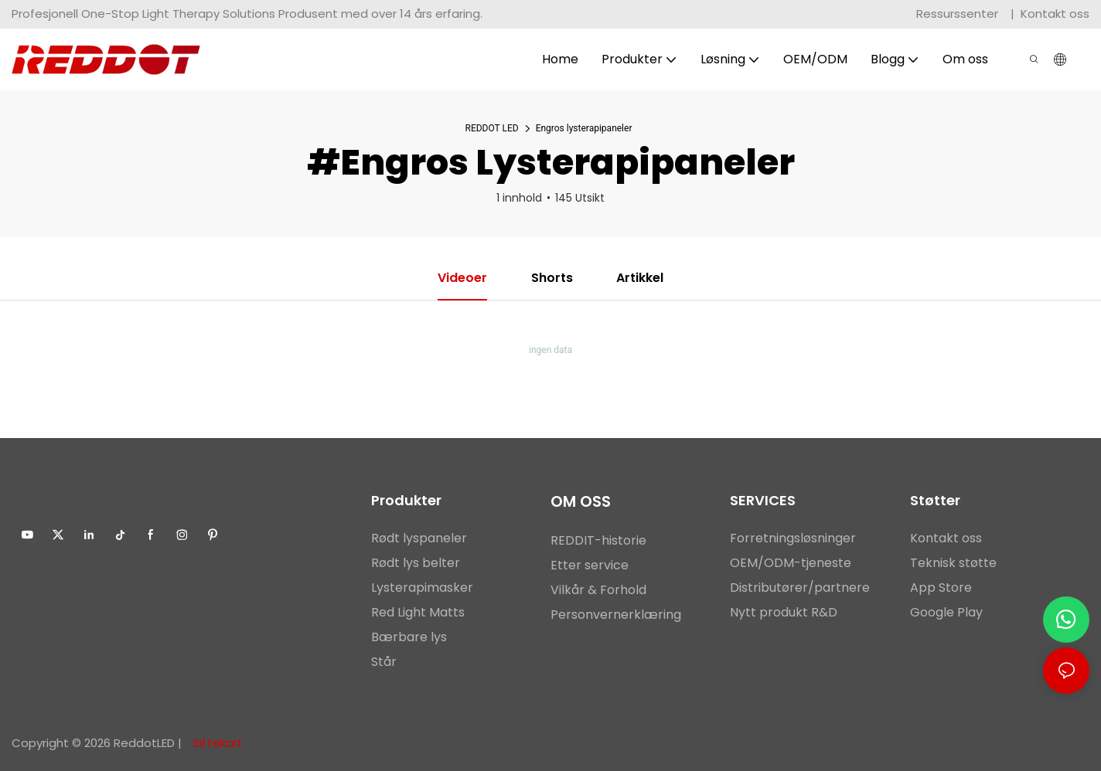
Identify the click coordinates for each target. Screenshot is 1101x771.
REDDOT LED (492, 128)
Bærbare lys (409, 637)
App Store (941, 587)
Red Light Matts (418, 612)
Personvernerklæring (615, 614)
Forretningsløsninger (793, 538)
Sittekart (216, 743)
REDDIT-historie (598, 540)
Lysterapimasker (422, 587)
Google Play (946, 612)
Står (384, 662)
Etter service (589, 565)
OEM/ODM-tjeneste (790, 563)
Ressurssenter (958, 13)
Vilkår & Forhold (598, 590)
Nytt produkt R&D (783, 612)
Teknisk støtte (953, 563)
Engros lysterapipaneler (584, 128)
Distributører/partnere (800, 587)
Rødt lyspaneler (419, 538)
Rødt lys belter (415, 563)
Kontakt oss (1055, 13)
